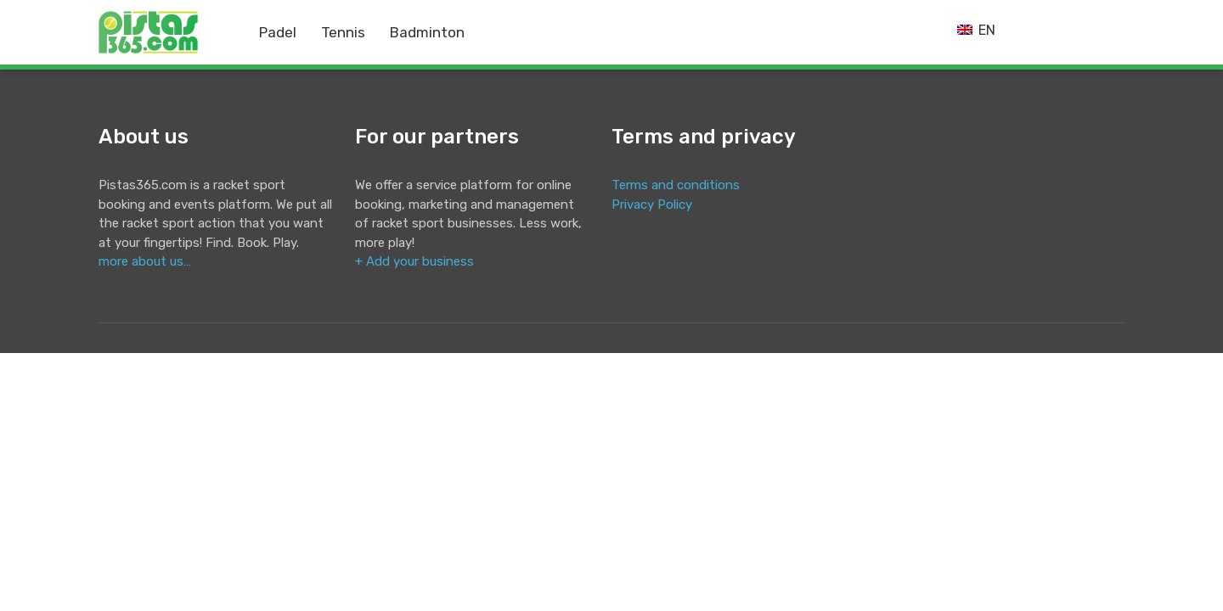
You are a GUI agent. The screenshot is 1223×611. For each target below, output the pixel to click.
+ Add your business (414, 261)
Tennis (343, 32)
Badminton (427, 32)
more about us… (145, 261)
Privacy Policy (652, 204)
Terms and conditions (676, 185)
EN (976, 30)
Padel (277, 32)
